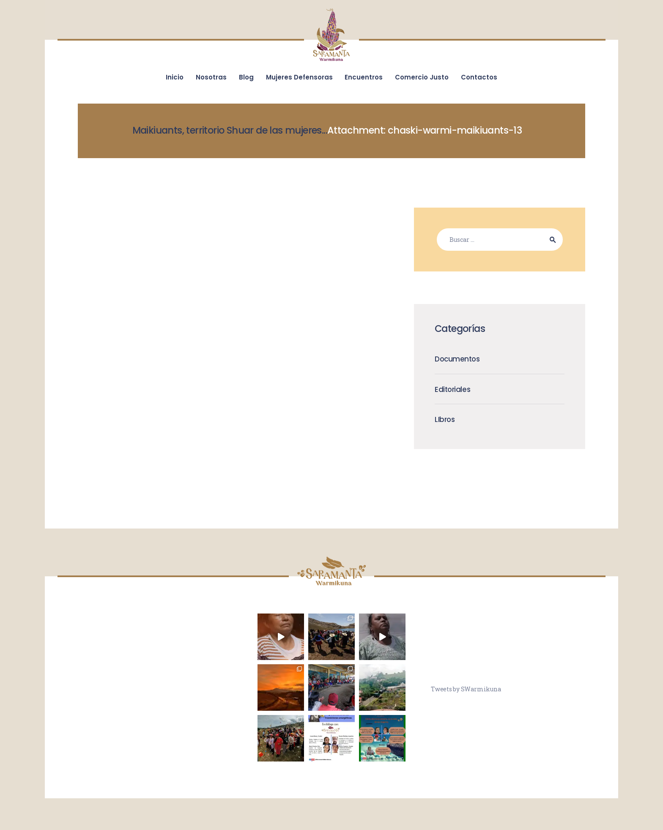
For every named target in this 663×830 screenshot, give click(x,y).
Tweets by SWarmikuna (466, 689)
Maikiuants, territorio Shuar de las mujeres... (229, 130)
